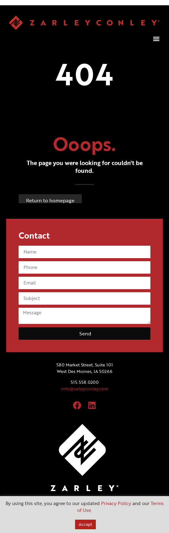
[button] (156, 39)
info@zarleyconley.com (84, 388)
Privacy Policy (116, 503)
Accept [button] (85, 524)
